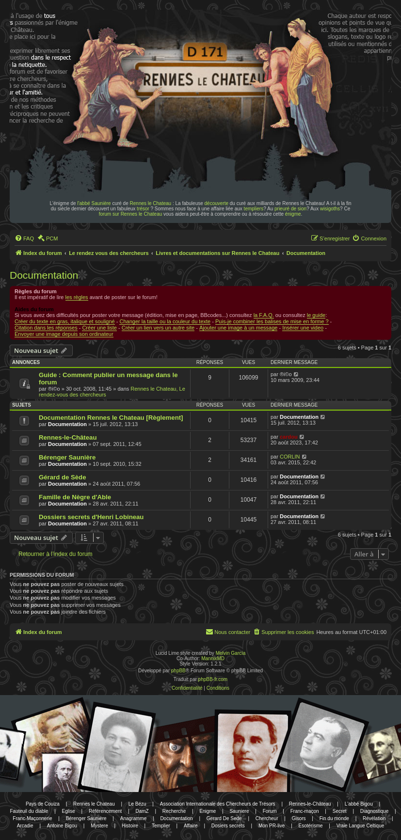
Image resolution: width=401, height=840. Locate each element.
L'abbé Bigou (359, 804)
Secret (340, 811)
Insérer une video (302, 328)
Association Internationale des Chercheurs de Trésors (217, 804)
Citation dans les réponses (46, 328)
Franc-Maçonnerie (32, 818)
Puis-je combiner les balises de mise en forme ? (272, 321)
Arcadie (25, 825)
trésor (143, 208)
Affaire (191, 825)
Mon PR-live (271, 825)
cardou (289, 437)
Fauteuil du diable (29, 811)
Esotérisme (311, 825)
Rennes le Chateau (151, 203)
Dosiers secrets (228, 825)
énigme (293, 214)
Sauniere (239, 811)
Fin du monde (334, 818)
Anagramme (133, 818)
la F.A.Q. (264, 315)
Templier (161, 825)
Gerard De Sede (224, 818)
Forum (270, 811)
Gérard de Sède (62, 477)
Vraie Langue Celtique (361, 825)
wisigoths (330, 208)
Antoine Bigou (62, 825)
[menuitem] (24, 238)
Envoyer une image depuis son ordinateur (64, 334)
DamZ (141, 811)
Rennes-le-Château (67, 437)
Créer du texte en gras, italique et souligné (65, 321)
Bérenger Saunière (67, 457)
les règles (76, 297)
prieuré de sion (290, 208)
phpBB (178, 670)
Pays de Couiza (43, 804)
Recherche (174, 811)
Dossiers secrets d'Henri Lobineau (91, 517)
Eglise (68, 811)
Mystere (99, 825)
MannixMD (213, 658)
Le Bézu (137, 804)
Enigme (207, 811)
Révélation (374, 818)
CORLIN (290, 457)
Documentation (44, 275)
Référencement (105, 811)
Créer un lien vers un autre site (158, 328)
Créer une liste (99, 328)
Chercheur (267, 818)
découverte (216, 203)
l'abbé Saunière (94, 203)
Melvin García (231, 653)
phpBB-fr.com (213, 679)
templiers (254, 208)
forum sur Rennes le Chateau (130, 214)
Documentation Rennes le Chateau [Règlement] (111, 417)
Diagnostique (374, 811)
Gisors (299, 818)
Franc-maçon (304, 811)
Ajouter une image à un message (238, 328)
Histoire (130, 825)
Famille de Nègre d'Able (75, 497)
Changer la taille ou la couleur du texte (164, 321)
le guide (316, 315)
